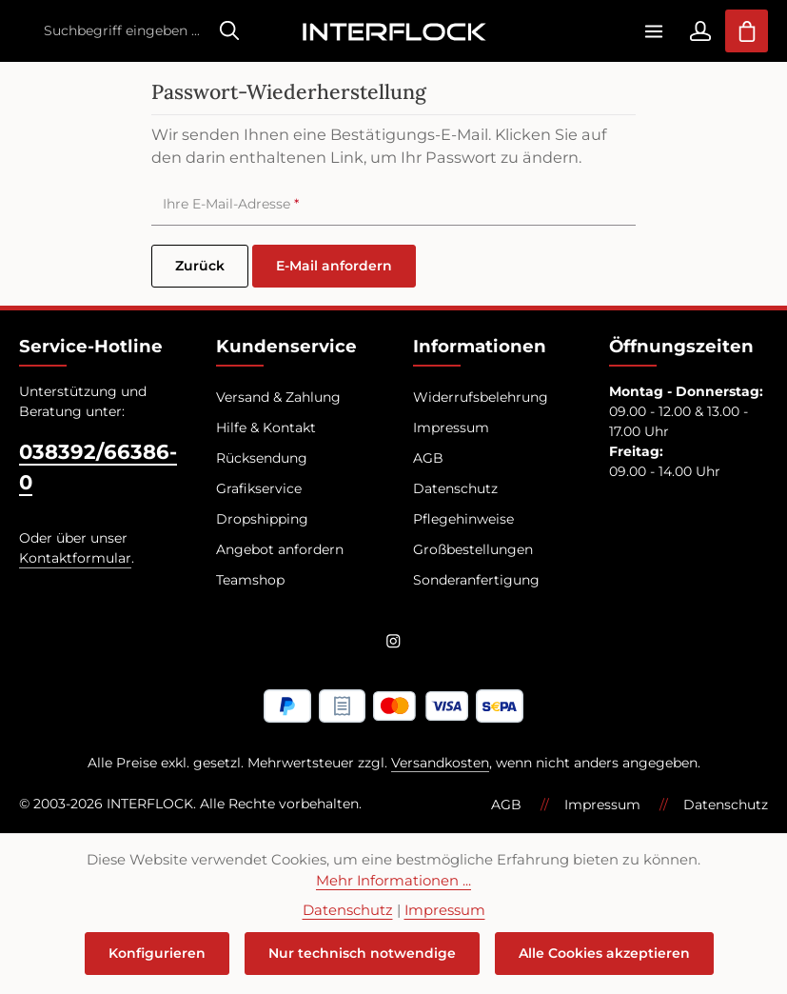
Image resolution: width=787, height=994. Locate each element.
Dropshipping (262, 518)
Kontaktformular (75, 558)
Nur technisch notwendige (362, 953)
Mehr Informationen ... (393, 880)
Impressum (451, 427)
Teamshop (250, 579)
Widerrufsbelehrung (480, 397)
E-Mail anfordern (334, 265)
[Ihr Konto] (700, 31)
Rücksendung (261, 458)
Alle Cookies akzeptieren (604, 953)
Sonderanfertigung (476, 579)
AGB (428, 458)
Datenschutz (455, 488)
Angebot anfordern (280, 549)
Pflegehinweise (463, 518)
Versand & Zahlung (278, 397)
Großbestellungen (473, 549)
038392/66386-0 (98, 466)
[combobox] (121, 31)
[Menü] (653, 31)
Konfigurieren (157, 953)
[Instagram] (393, 644)
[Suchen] (229, 31)
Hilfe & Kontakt (266, 427)
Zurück (200, 265)
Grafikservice (259, 488)
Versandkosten (440, 762)
